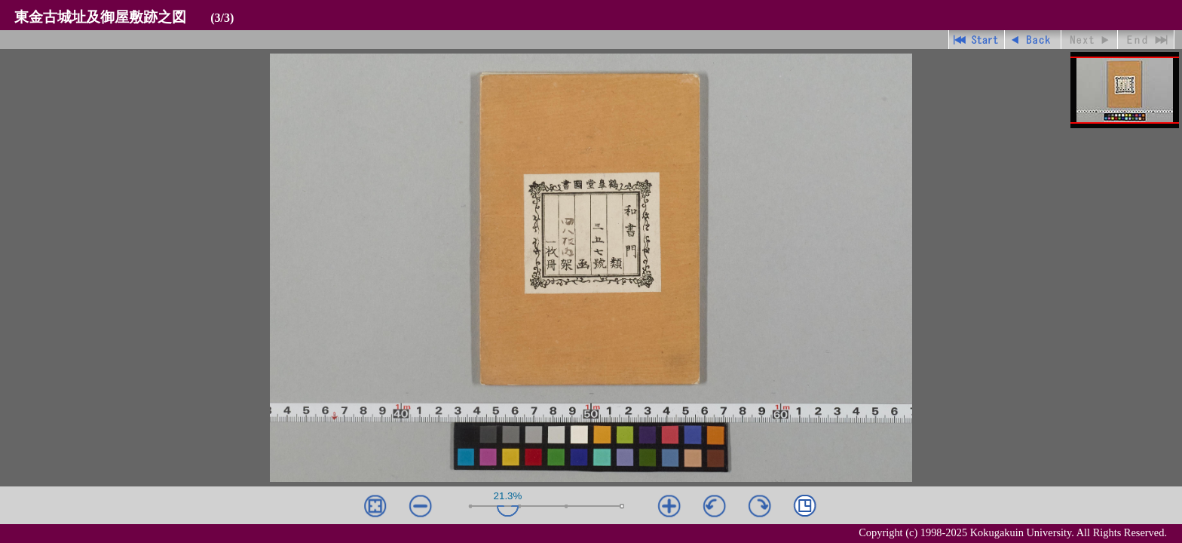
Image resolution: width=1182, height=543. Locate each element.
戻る (1033, 39)
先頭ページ (976, 39)
